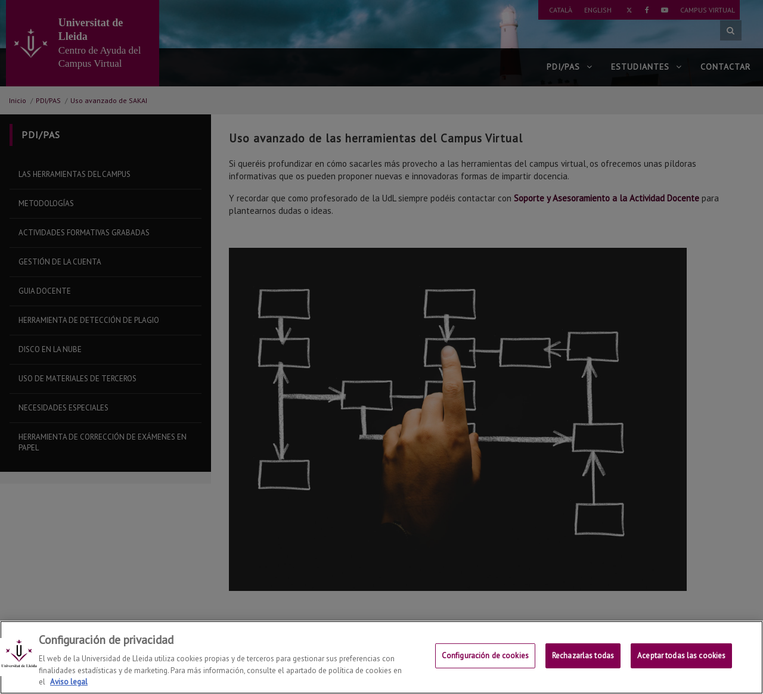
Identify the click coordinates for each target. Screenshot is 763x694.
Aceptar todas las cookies (681, 658)
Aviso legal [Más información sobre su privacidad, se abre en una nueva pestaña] (69, 682)
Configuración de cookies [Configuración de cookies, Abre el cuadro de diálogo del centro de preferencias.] (485, 658)
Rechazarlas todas (583, 658)
